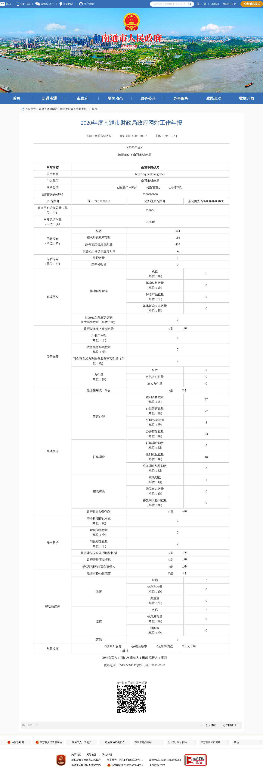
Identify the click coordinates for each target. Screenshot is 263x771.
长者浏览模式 (251, 3)
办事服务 (180, 98)
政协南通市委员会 (115, 742)
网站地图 (91, 754)
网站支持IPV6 (157, 765)
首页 (16, 98)
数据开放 (246, 98)
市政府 (82, 98)
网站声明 (107, 754)
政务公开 (148, 98)
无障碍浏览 (229, 3)
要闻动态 (115, 98)
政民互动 (213, 98)
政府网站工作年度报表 (60, 109)
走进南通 (49, 98)
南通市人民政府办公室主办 (86, 765)
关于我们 (76, 754)
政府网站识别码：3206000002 (165, 759)
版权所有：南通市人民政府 (86, 759)
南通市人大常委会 (81, 742)
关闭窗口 (229, 725)
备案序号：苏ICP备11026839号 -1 (125, 759)
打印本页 (209, 725)
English (215, 3)
